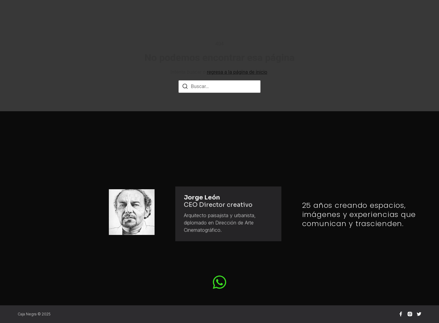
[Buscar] (185, 87)
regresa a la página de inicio (237, 72)
